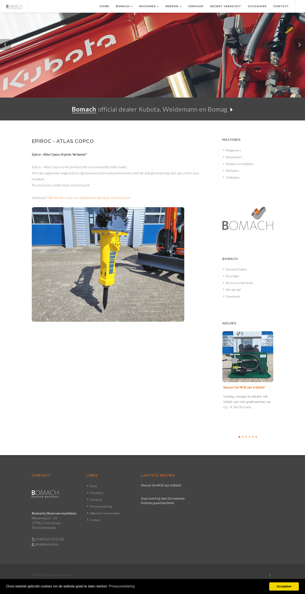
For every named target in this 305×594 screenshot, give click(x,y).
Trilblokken (233, 177)
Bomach (124, 6)
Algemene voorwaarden (105, 513)
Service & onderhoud (239, 283)
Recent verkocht (225, 6)
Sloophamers (234, 157)
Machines (149, 6)
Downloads (233, 296)
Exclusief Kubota (236, 269)
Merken (173, 6)
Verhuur (195, 6)
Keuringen (232, 276)
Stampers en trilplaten (240, 164)
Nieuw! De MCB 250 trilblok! (244, 387)
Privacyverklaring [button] (122, 586)
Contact (281, 6)
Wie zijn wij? (233, 289)
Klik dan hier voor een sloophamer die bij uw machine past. (89, 198)
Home (104, 6)
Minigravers (233, 150)
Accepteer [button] (284, 586)
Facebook (96, 499)
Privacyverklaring (101, 506)
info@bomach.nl (46, 544)
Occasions (257, 6)
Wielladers (232, 170)
